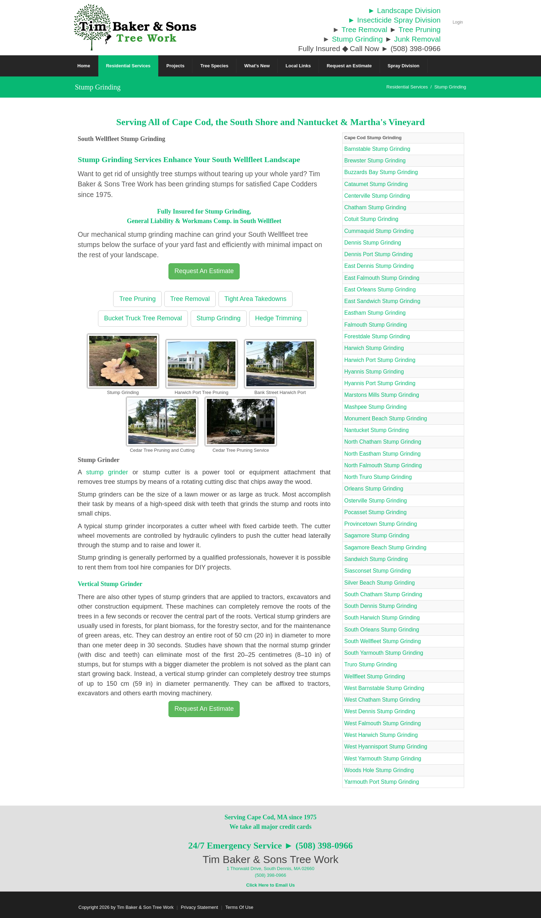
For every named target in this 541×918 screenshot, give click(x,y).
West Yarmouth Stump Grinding (382, 759)
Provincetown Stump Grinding (380, 524)
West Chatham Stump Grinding (382, 700)
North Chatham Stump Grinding (382, 442)
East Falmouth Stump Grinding (381, 278)
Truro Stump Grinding (370, 664)
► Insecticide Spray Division (394, 20)
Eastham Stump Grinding (375, 313)
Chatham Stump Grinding (375, 207)
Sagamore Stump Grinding (377, 535)
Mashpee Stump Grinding (375, 407)
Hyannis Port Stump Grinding (380, 383)
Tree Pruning (420, 29)
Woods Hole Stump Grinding (379, 770)
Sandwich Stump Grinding (376, 559)
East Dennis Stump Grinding (379, 266)
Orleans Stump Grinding (373, 489)
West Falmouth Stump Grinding (382, 723)
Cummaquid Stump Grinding (379, 231)
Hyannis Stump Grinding (374, 372)
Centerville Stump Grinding (377, 196)
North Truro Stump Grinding (378, 477)
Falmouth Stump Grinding (375, 325)
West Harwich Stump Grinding (381, 735)
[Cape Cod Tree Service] (135, 27)
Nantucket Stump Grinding (376, 430)
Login (458, 22)
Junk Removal (417, 39)
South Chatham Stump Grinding (383, 594)
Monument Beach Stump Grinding (385, 418)
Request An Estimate (204, 271)
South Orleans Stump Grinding (381, 630)
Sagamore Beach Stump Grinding (385, 547)
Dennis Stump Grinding (372, 243)
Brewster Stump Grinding (375, 161)
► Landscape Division (404, 10)
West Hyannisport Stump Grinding (385, 747)
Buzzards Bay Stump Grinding (381, 172)
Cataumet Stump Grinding (376, 184)
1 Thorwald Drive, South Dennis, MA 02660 (270, 868)
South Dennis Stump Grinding (380, 606)
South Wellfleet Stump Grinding (382, 641)
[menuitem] (128, 65)
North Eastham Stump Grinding (382, 454)
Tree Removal (364, 29)
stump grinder (107, 472)
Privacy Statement (199, 907)
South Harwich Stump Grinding (382, 618)
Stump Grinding (357, 39)
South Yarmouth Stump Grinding (383, 653)
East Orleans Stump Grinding (380, 289)
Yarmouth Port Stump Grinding (381, 782)
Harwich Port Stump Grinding (380, 360)
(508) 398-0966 (270, 875)
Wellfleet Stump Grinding (374, 676)
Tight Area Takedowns (256, 298)
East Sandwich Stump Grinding (382, 301)
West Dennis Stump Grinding (379, 711)
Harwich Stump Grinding (374, 348)
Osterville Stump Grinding (375, 501)
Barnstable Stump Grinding (377, 149)
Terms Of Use (239, 907)
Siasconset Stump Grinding (377, 571)
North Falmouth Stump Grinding (383, 465)
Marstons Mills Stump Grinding (381, 395)
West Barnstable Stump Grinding (384, 688)
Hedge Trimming (278, 318)
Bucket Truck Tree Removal (143, 318)
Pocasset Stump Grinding (375, 512)
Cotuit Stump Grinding (371, 219)
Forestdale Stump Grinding (377, 336)
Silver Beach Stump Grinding (379, 583)
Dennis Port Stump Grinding (378, 254)
